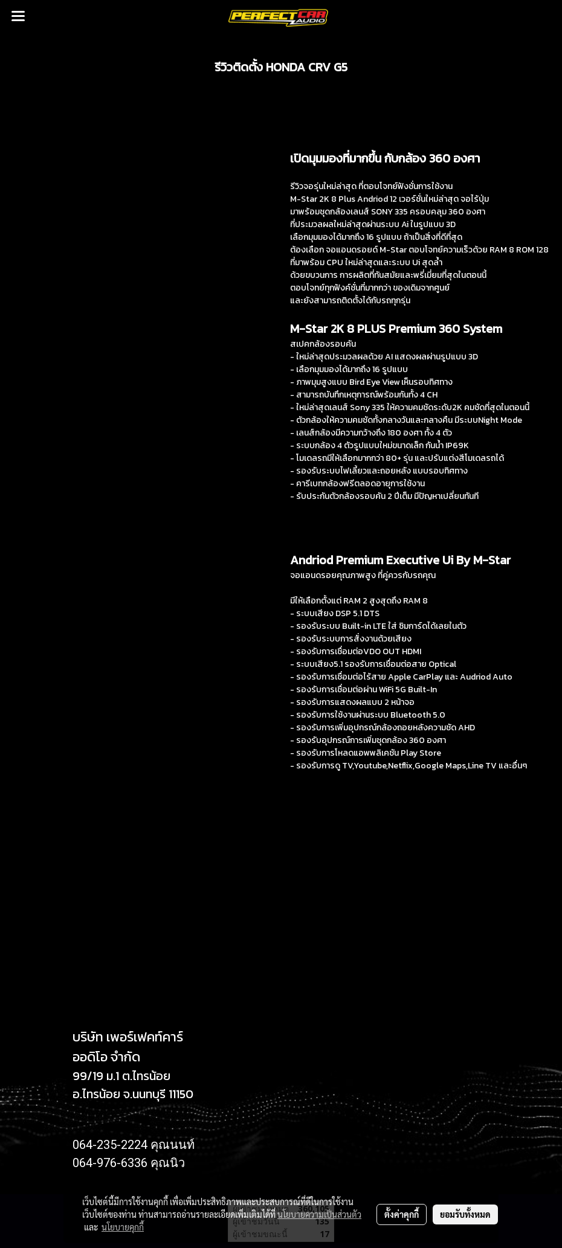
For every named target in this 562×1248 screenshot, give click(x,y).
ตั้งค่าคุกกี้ (401, 1214)
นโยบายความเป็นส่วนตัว (319, 1214)
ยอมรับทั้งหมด (465, 1214)
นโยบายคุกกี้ (123, 1226)
